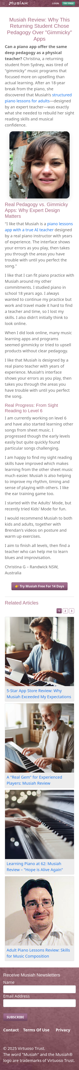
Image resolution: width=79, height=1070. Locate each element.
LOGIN (55, 3)
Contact (11, 1030)
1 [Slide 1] (59, 611)
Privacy (63, 1030)
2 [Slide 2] (65, 611)
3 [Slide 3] (71, 611)
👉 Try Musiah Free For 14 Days (39, 586)
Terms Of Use (36, 1030)
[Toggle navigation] (4, 3)
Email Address (16, 996)
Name (8, 982)
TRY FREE (68, 3)
